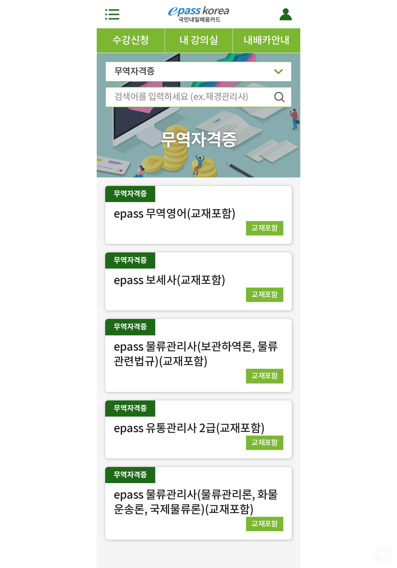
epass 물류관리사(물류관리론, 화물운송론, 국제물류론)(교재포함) (196, 501)
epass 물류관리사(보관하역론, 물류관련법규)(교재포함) (196, 353)
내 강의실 (198, 40)
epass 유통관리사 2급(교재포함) (189, 428)
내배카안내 (266, 40)
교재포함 (264, 228)
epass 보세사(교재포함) (169, 280)
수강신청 (130, 40)
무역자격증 (198, 73)
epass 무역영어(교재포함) (175, 213)
